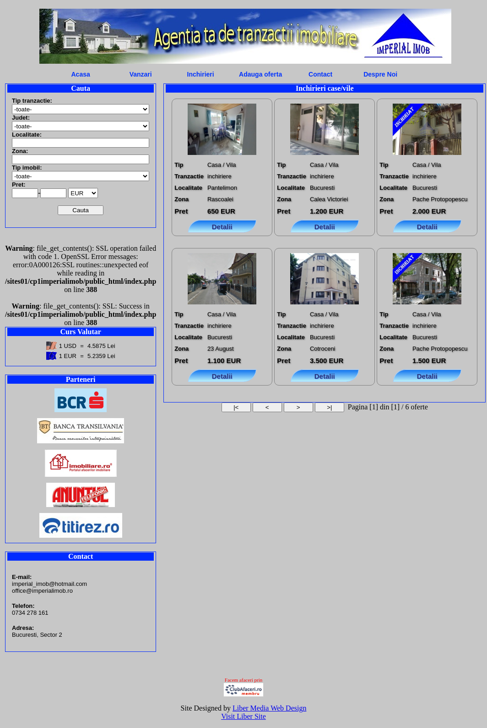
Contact (320, 74)
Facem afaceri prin (243, 680)
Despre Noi (380, 74)
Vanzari (141, 74)
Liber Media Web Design (269, 708)
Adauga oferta (260, 74)
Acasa (80, 74)
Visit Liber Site (243, 716)
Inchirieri (200, 74)
